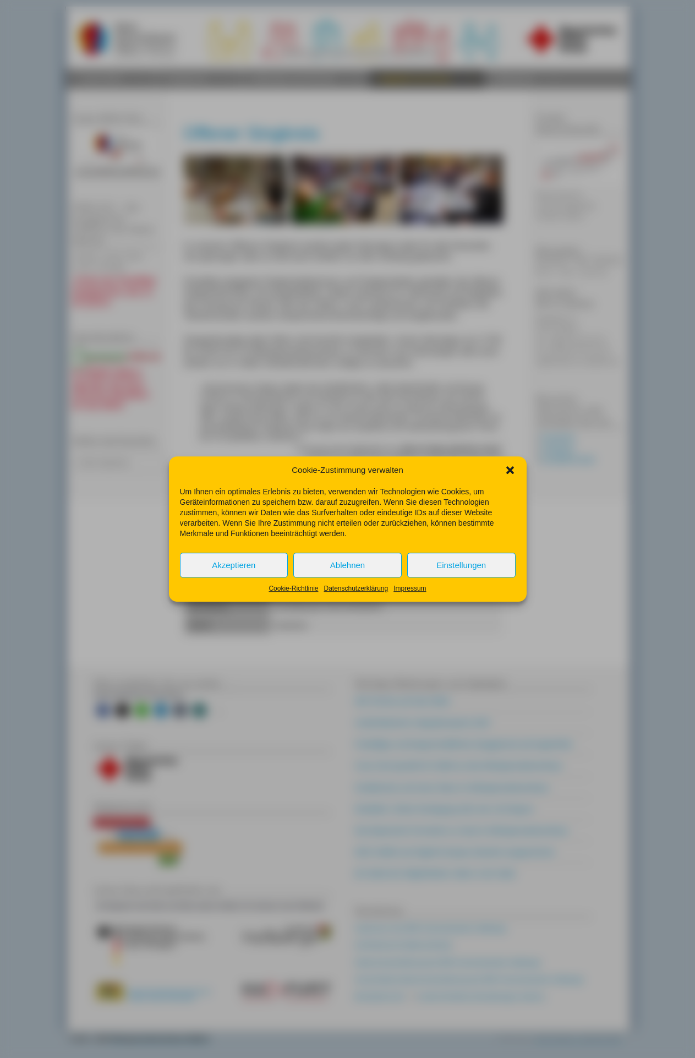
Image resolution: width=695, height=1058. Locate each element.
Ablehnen (347, 575)
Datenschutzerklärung (356, 598)
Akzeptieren (233, 575)
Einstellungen (461, 575)
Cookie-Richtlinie (293, 598)
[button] (510, 480)
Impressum (409, 598)
